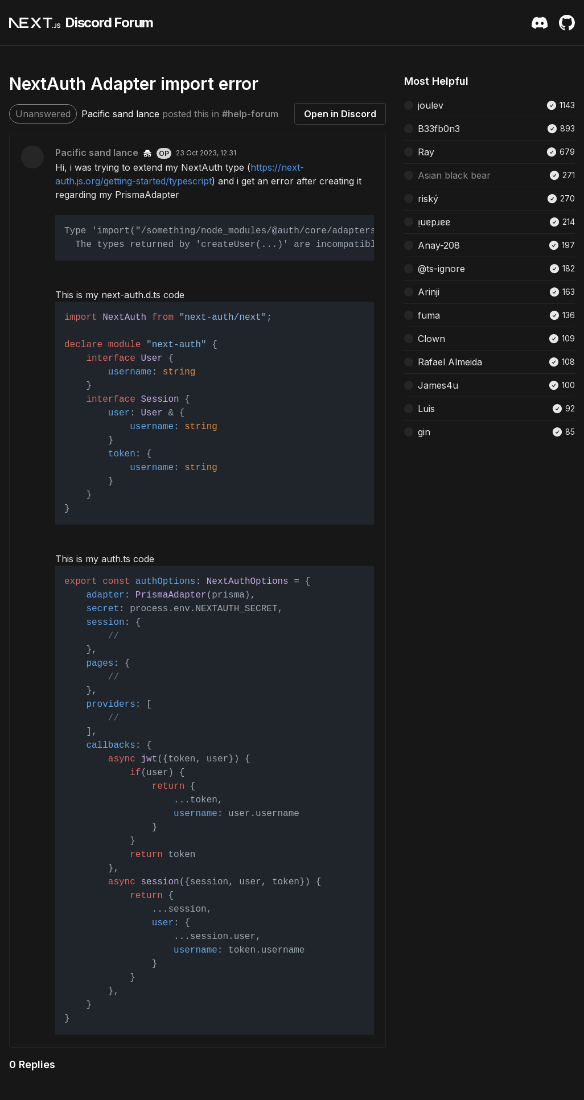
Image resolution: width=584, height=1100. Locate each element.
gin (424, 432)
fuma (429, 315)
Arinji (428, 292)
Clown (431, 338)
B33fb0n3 (439, 128)
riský (428, 198)
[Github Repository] (567, 23)
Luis (426, 408)
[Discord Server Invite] (540, 23)
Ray (426, 152)
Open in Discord (340, 114)
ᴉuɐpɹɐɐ (434, 222)
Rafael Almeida (450, 362)
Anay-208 (439, 245)
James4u (438, 385)
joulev (430, 105)
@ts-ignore (441, 268)
